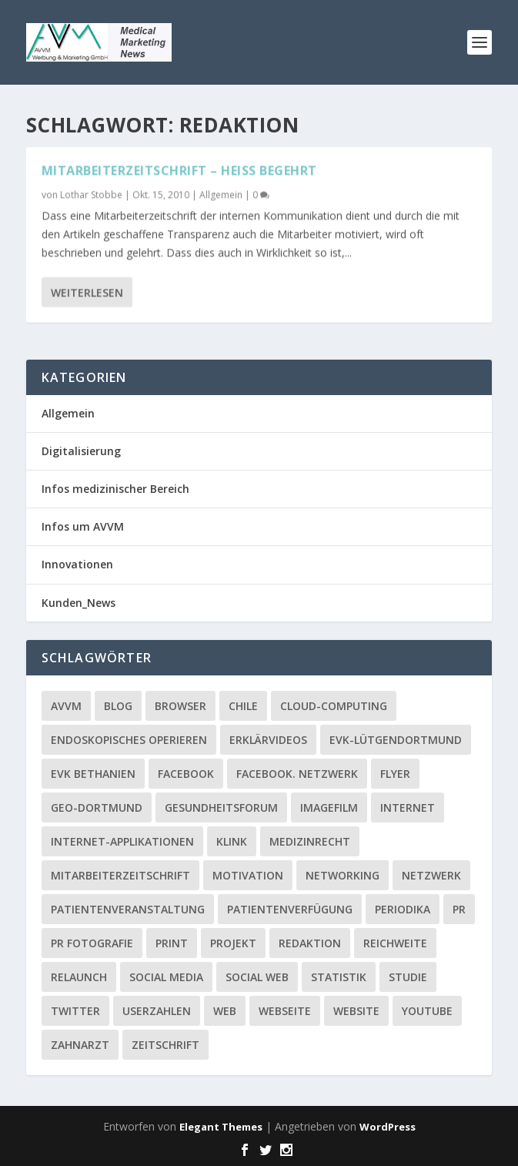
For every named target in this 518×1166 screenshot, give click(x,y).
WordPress (387, 1127)
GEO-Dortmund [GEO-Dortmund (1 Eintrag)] (96, 807)
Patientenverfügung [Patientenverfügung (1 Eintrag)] (290, 909)
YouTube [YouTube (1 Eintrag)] (427, 1010)
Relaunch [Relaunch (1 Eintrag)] (79, 977)
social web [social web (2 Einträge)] (257, 977)
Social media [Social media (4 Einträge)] (166, 977)
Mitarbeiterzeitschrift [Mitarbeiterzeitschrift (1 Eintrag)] (120, 875)
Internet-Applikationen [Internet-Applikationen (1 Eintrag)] (122, 841)
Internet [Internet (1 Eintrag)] (407, 807)
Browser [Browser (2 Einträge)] (180, 706)
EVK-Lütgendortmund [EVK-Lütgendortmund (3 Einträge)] (395, 739)
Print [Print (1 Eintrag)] (171, 943)
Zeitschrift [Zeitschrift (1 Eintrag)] (165, 1044)
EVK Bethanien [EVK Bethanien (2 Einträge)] (93, 773)
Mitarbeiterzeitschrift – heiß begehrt (179, 170)
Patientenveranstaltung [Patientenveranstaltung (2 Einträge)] (128, 909)
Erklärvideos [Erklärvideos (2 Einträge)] (268, 739)
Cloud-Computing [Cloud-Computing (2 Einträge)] (333, 706)
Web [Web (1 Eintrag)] (224, 1010)
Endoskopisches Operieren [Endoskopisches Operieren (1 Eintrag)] (129, 739)
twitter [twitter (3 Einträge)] (75, 1010)
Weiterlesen (87, 291)
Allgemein (220, 194)
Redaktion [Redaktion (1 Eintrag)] (310, 943)
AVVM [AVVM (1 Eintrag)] (66, 706)
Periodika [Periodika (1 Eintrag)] (402, 909)
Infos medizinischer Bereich (115, 488)
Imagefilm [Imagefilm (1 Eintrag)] (329, 807)
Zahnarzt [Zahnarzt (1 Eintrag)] (80, 1044)
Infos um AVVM (83, 526)
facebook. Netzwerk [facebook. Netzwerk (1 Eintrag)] (297, 773)
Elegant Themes (220, 1127)
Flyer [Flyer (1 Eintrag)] (395, 773)
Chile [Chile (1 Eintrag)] (243, 706)
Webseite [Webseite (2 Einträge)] (285, 1010)
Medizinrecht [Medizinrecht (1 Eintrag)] (309, 841)
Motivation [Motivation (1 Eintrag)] (247, 875)
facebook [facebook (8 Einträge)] (186, 773)
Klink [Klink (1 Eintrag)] (231, 841)
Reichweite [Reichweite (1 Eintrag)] (395, 943)
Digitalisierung (81, 451)
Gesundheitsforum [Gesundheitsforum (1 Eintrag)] (221, 807)
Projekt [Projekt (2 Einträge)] (233, 943)
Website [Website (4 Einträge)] (356, 1010)
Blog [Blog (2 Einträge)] (118, 706)
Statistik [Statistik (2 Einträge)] (338, 977)
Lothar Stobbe (91, 194)
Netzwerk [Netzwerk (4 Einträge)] (431, 875)
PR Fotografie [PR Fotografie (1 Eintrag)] (92, 943)
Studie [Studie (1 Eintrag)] (408, 977)
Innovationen (77, 564)
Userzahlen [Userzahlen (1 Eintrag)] (156, 1010)
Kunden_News (78, 602)
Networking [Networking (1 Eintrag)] (342, 875)
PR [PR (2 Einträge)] (459, 909)
